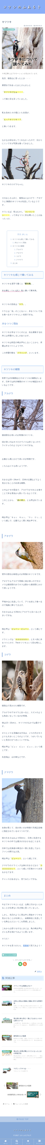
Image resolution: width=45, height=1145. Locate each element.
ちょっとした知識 (9, 955)
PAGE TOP (23, 1119)
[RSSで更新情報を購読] (25, 964)
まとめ (15, 263)
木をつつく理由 (20, 243)
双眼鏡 (26, 946)
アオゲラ (19, 253)
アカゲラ (19, 249)
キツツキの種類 (18, 246)
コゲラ (18, 256)
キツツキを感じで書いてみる (23, 239)
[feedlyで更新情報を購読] (20, 964)
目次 (19, 234)
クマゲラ (19, 260)
